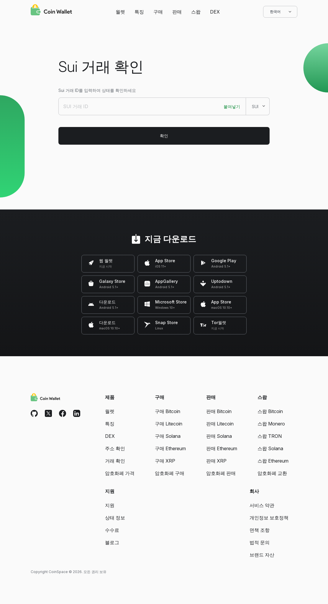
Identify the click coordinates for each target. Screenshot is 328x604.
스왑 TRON (270, 436)
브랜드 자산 (262, 555)
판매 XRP (216, 461)
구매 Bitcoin (167, 411)
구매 (158, 12)
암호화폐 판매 (221, 473)
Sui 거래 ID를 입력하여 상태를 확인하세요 (97, 90)
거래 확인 (115, 461)
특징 (139, 12)
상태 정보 (115, 518)
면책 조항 (260, 530)
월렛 (120, 12)
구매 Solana (168, 436)
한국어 (280, 11)
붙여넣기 (232, 106)
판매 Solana (219, 436)
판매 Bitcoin (219, 411)
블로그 (112, 542)
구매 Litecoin (168, 424)
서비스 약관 (262, 505)
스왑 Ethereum (273, 461)
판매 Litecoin (220, 424)
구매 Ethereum (170, 448)
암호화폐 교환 (272, 473)
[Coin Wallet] (51, 11)
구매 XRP (165, 461)
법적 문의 (260, 542)
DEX (215, 12)
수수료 (112, 530)
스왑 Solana (270, 448)
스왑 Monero (271, 424)
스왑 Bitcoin (270, 411)
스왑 (196, 12)
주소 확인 (115, 448)
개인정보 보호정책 (269, 518)
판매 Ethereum (221, 448)
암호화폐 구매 (169, 473)
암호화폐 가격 (120, 473)
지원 (109, 505)
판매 (177, 12)
